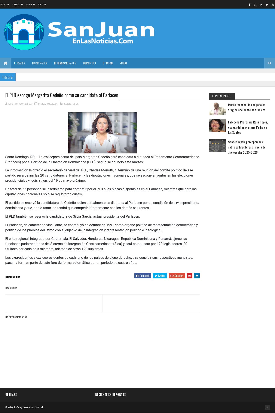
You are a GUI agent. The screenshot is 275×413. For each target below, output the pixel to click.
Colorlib (39, 407)
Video (123, 63)
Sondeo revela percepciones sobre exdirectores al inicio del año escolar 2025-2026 (247, 147)
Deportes (89, 63)
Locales (19, 63)
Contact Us (17, 4)
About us (30, 4)
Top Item (42, 4)
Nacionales (39, 63)
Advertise (4, 4)
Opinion (108, 63)
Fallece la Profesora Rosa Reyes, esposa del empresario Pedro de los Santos (248, 127)
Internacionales (65, 63)
